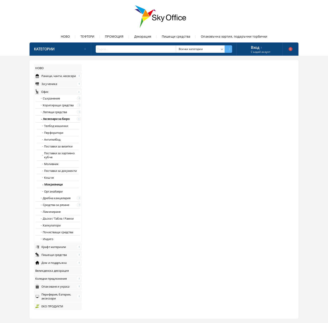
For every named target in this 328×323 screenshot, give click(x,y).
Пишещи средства (176, 36)
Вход (255, 47)
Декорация (142, 36)
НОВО (65, 36)
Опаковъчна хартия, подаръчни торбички (234, 36)
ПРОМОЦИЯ (114, 36)
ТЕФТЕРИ (87, 36)
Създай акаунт (260, 52)
